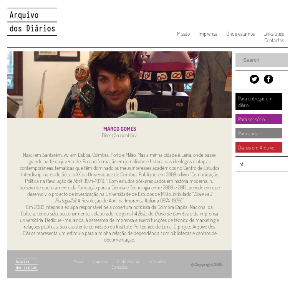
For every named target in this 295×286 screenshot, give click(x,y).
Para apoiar (249, 133)
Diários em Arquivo (256, 147)
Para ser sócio (251, 119)
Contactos (274, 40)
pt (241, 164)
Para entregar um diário (255, 101)
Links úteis (274, 33)
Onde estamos (240, 33)
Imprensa (208, 33)
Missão (183, 33)
